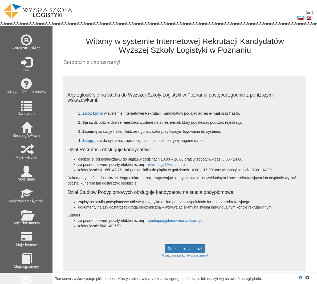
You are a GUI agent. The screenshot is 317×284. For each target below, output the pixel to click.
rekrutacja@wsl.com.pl (167, 164)
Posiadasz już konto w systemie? (185, 255)
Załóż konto (92, 113)
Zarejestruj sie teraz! (185, 249)
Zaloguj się (92, 140)
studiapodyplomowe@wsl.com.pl (175, 220)
